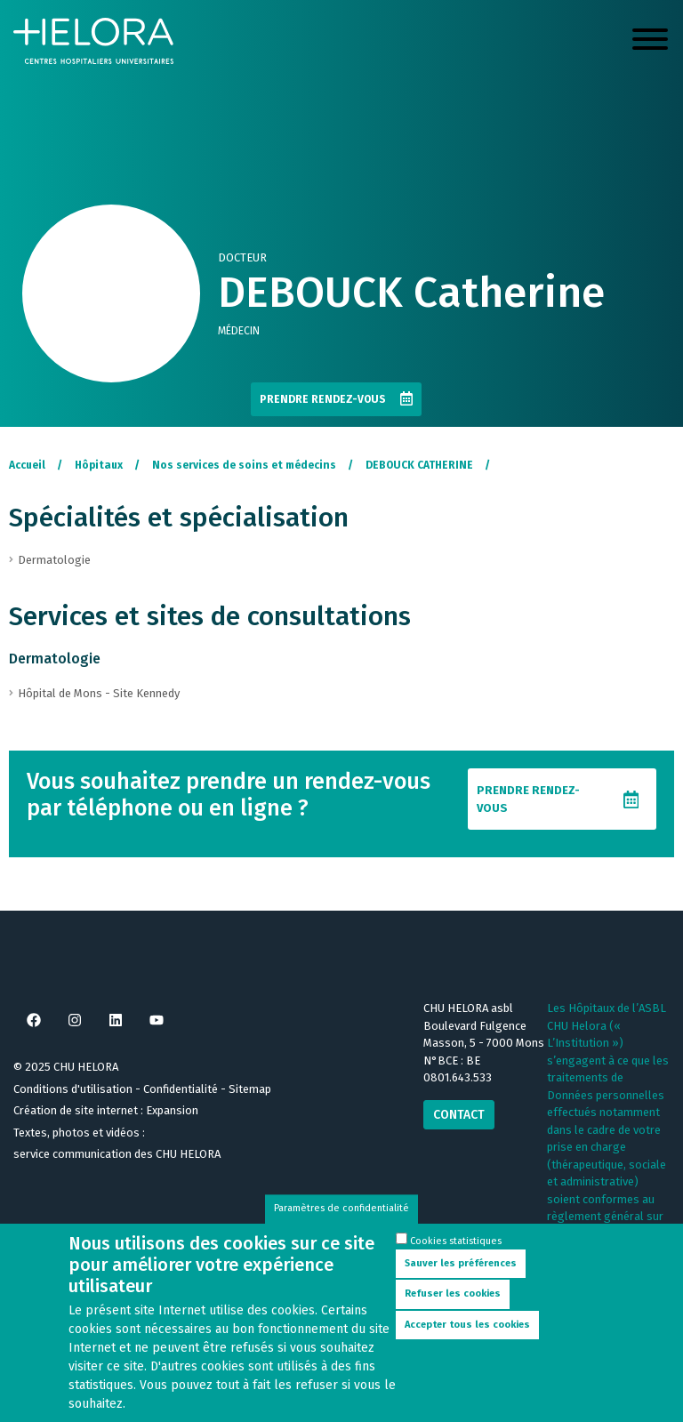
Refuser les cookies (453, 1304)
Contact (459, 1114)
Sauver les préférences (461, 1274)
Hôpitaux (99, 465)
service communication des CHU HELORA (117, 1154)
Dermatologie (54, 658)
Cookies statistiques (456, 1251)
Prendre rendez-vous (323, 399)
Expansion (172, 1110)
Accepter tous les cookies (467, 1335)
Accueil (27, 465)
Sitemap (250, 1089)
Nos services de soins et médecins (244, 465)
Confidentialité (180, 1089)
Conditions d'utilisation (73, 1089)
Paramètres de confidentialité (341, 1219)
